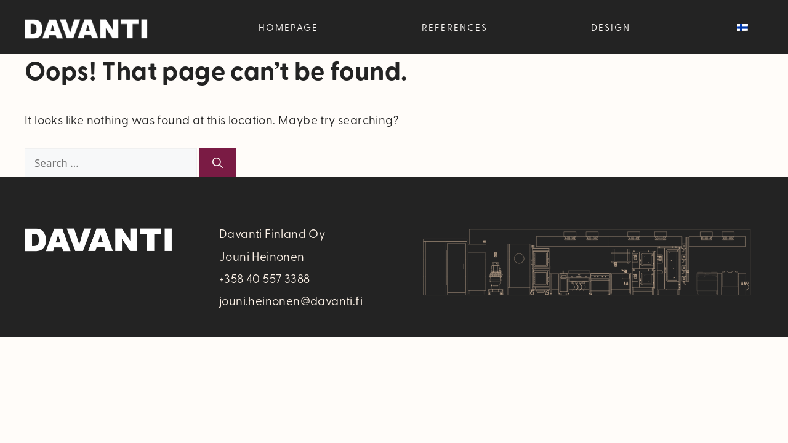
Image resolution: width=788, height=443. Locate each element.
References (455, 27)
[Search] (217, 163)
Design (610, 27)
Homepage (288, 27)
